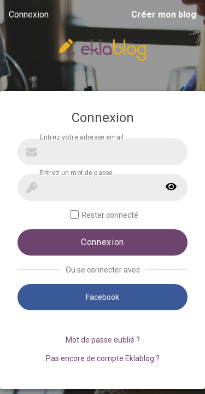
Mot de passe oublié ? (103, 339)
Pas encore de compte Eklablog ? (103, 358)
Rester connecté (104, 214)
